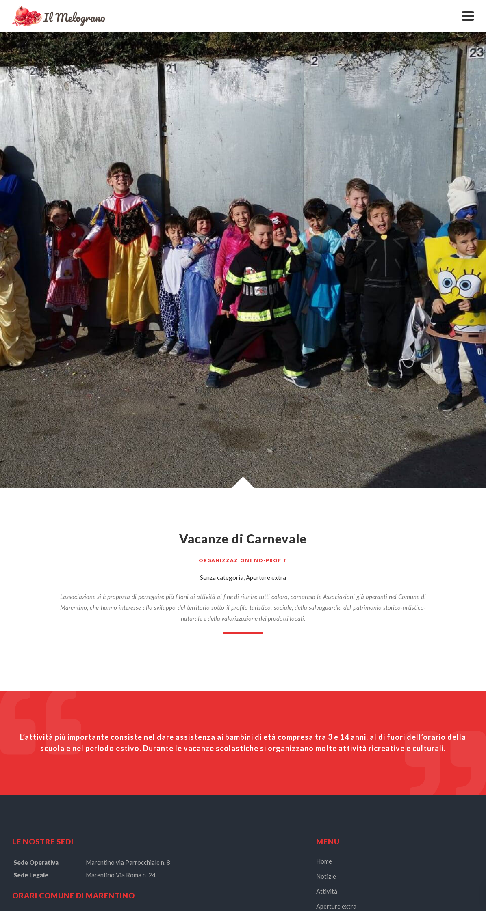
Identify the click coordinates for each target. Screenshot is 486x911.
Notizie (326, 876)
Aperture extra (266, 577)
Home (324, 861)
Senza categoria (221, 577)
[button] (468, 16)
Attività (326, 891)
